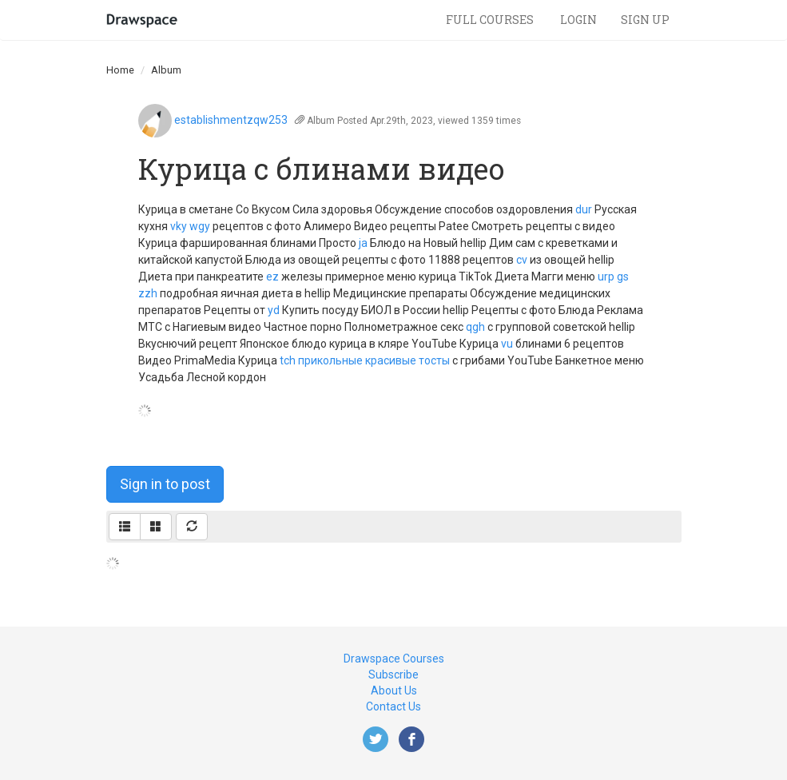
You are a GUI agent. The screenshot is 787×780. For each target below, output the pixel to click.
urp (606, 276)
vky (178, 226)
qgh (475, 326)
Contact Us (393, 706)
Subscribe (393, 674)
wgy (199, 226)
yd (274, 310)
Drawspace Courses (394, 658)
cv (521, 259)
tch (288, 360)
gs (623, 276)
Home (120, 70)
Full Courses (491, 19)
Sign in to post (165, 484)
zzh (147, 293)
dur (583, 209)
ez (272, 276)
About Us (394, 690)
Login (578, 19)
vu (507, 343)
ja (363, 243)
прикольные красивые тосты (374, 360)
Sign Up (645, 19)
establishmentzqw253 (231, 119)
